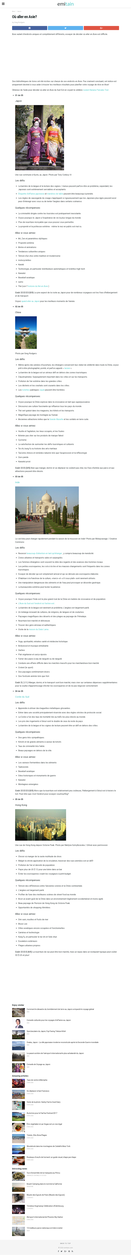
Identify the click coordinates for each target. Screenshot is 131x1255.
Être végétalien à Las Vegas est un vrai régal (44, 1124)
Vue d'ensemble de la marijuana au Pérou (43, 1173)
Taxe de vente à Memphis (37, 1080)
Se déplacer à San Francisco (38, 1091)
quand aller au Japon (30, 301)
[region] (65, 58)
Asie (13, 11)
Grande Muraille (56, 419)
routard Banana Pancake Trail (95, 90)
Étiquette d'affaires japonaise (31, 194)
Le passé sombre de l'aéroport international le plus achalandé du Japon (55, 1053)
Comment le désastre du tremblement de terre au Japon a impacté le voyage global (60, 1009)
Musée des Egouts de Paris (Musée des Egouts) (46, 1195)
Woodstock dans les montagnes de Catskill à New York (48, 1146)
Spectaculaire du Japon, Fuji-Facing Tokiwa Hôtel (46, 1031)
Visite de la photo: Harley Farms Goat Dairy (43, 1102)
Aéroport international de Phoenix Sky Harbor (45, 1217)
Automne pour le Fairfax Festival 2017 (42, 1113)
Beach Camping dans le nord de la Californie (44, 1184)
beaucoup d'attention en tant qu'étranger (44, 553)
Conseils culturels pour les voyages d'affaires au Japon (49, 1020)
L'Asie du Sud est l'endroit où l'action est (36, 603)
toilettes (26, 390)
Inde (17, 482)
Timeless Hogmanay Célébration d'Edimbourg (45, 1206)
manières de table (55, 194)
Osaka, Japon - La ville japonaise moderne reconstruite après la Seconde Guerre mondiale (63, 1042)
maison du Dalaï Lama (38, 629)
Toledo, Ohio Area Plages (37, 1135)
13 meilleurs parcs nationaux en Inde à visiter (45, 1228)
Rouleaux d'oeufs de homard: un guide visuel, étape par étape (51, 1157)
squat (41, 390)
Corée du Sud (22, 696)
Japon (19, 11)
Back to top (65, 1243)
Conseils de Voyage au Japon (38, 1064)
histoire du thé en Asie (38, 286)
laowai (67, 368)
